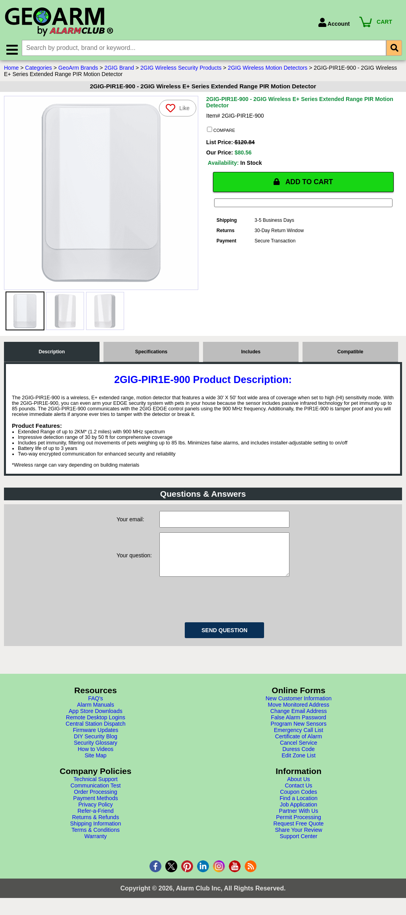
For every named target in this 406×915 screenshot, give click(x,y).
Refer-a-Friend (95, 819)
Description (51, 352)
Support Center (299, 845)
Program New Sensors (299, 732)
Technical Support (95, 788)
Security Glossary (95, 751)
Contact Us (298, 794)
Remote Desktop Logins (95, 726)
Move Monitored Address (298, 713)
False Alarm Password (298, 726)
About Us (298, 788)
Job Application (298, 813)
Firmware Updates (95, 739)
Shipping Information (95, 832)
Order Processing (95, 800)
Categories (38, 68)
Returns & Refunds (95, 826)
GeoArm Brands (78, 68)
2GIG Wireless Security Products (181, 68)
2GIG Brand (119, 68)
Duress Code (298, 758)
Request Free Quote (299, 832)
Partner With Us (298, 819)
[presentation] (219, 606)
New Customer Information (299, 707)
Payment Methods (95, 807)
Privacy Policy (95, 813)
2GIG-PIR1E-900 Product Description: (203, 380)
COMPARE (221, 130)
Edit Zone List (299, 764)
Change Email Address (298, 720)
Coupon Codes (298, 800)
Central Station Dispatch (96, 732)
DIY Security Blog (95, 745)
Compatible (350, 352)
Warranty (95, 845)
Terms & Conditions (95, 838)
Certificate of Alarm (298, 745)
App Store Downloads (95, 720)
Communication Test (96, 794)
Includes (250, 352)
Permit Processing (298, 826)
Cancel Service (298, 751)
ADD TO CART (303, 183)
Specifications (151, 352)
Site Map (95, 764)
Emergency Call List (299, 739)
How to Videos (95, 758)
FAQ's (95, 707)
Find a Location (299, 807)
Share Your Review (298, 838)
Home (11, 68)
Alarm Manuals (95, 713)
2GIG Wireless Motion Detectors (268, 68)
